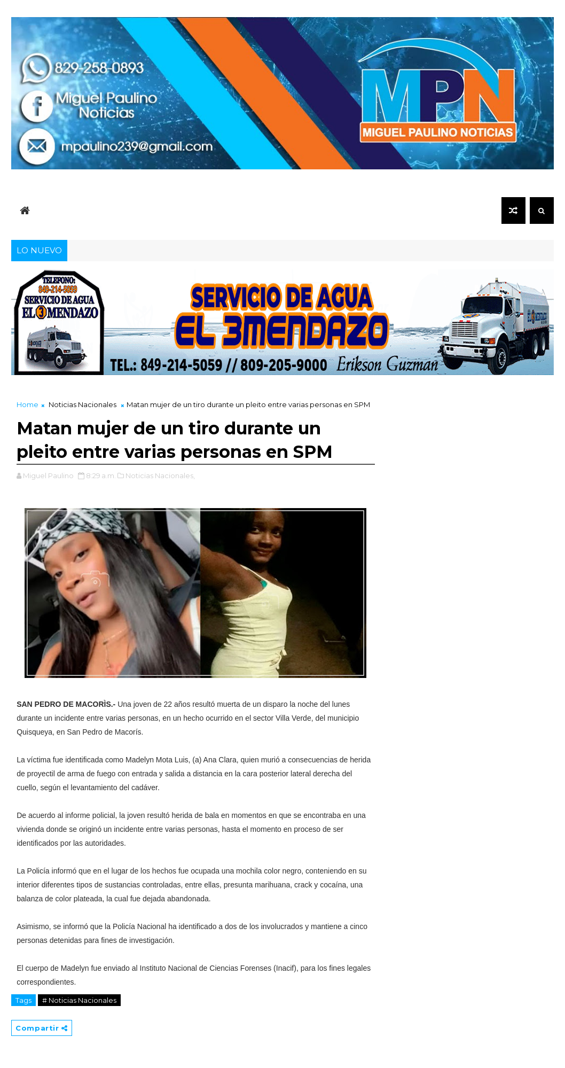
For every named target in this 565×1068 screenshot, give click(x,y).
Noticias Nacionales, (160, 475)
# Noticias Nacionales (79, 1000)
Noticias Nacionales (82, 404)
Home (27, 404)
